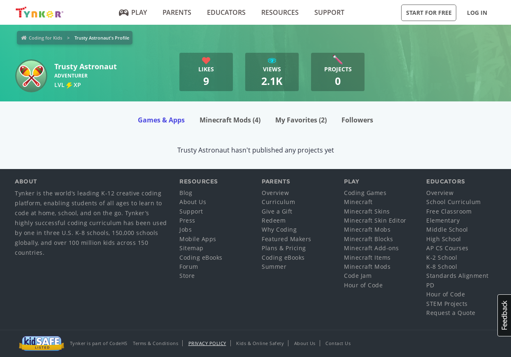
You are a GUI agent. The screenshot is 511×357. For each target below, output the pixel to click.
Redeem (274, 220)
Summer (274, 266)
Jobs (185, 229)
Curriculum (278, 202)
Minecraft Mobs (367, 229)
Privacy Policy (207, 343)
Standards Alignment (457, 275)
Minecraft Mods (230, 119)
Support (329, 12)
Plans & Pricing (284, 248)
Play (133, 12)
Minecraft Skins (367, 211)
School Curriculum (453, 202)
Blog (185, 193)
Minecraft (358, 202)
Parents (177, 12)
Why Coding (279, 229)
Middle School (447, 229)
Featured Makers (286, 239)
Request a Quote (451, 313)
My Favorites (301, 119)
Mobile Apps (197, 239)
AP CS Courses (447, 248)
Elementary (443, 220)
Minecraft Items (367, 257)
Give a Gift (277, 211)
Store (187, 275)
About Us (192, 202)
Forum (188, 266)
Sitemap (191, 248)
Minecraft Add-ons (371, 248)
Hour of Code (363, 285)
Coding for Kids (45, 38)
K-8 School (441, 266)
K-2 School (441, 257)
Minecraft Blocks (368, 239)
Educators (226, 12)
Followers (357, 119)
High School (443, 239)
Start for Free (429, 12)
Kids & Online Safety (260, 343)
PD (430, 285)
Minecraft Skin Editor (375, 220)
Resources (280, 12)
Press (187, 220)
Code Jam (358, 275)
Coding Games (365, 193)
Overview (275, 193)
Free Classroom (449, 211)
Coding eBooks (201, 257)
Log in (477, 12)
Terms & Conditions (155, 343)
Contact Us (338, 343)
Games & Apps (161, 119)
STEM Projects (447, 304)
